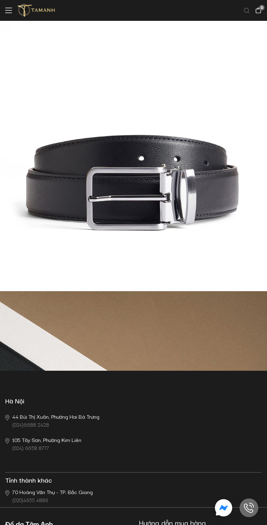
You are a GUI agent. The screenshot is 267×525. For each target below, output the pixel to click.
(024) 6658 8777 (43, 443)
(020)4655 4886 (49, 495)
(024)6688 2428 (52, 420)
